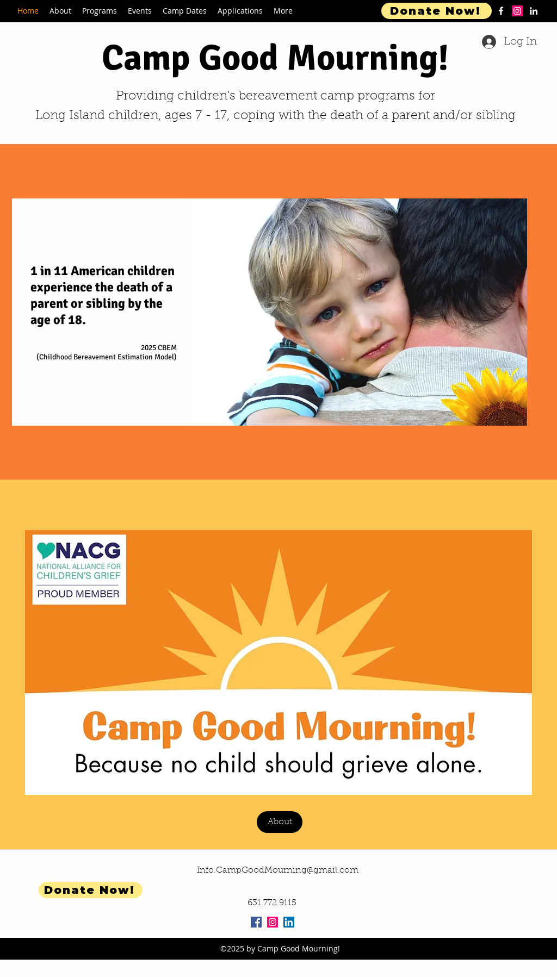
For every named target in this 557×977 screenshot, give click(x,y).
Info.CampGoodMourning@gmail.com (277, 870)
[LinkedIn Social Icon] (288, 922)
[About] (279, 822)
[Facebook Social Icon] (256, 922)
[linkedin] (533, 10)
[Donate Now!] (436, 11)
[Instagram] (517, 10)
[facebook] (501, 10)
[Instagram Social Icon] (272, 922)
